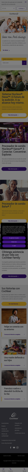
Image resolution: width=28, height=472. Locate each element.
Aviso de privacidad (14, 232)
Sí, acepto (14, 245)
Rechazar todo (14, 241)
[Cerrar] (25, 224)
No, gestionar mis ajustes (14, 238)
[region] (14, 236)
